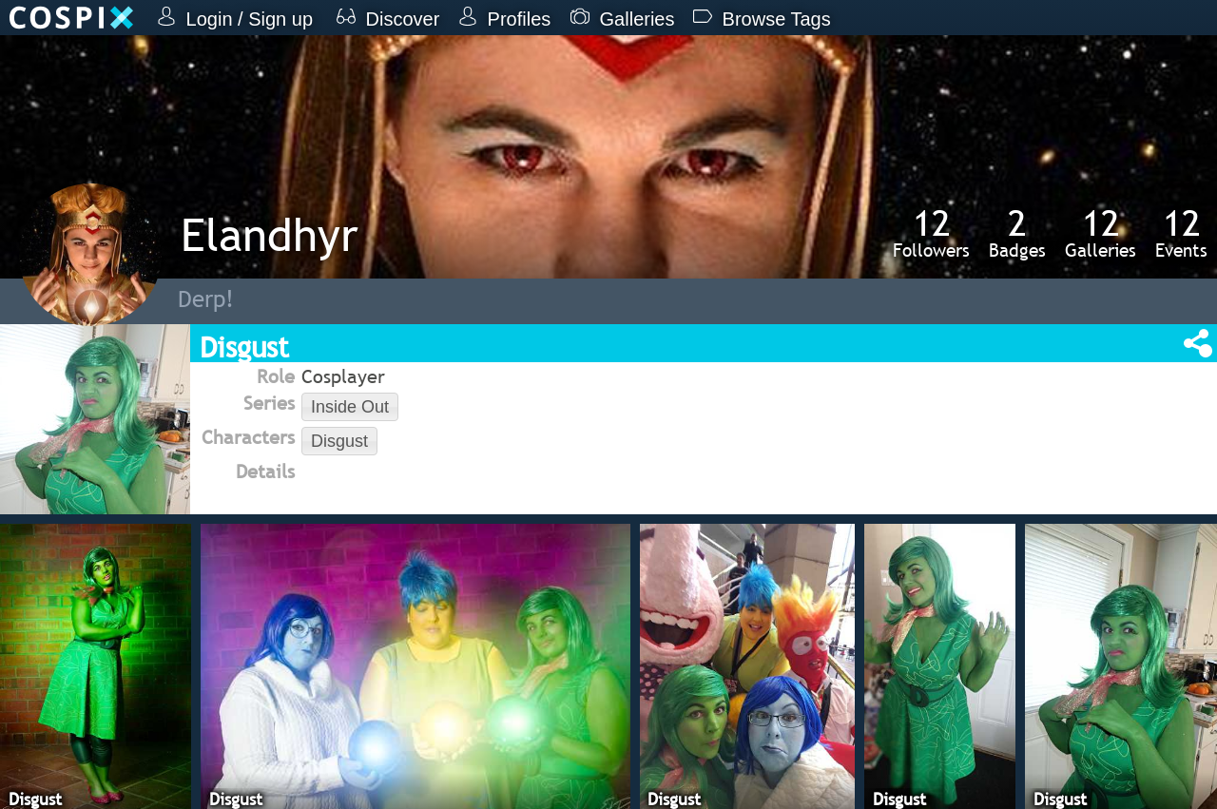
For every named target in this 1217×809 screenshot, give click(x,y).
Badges (1017, 232)
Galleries (1100, 232)
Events (1181, 232)
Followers (931, 232)
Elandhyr (269, 234)
